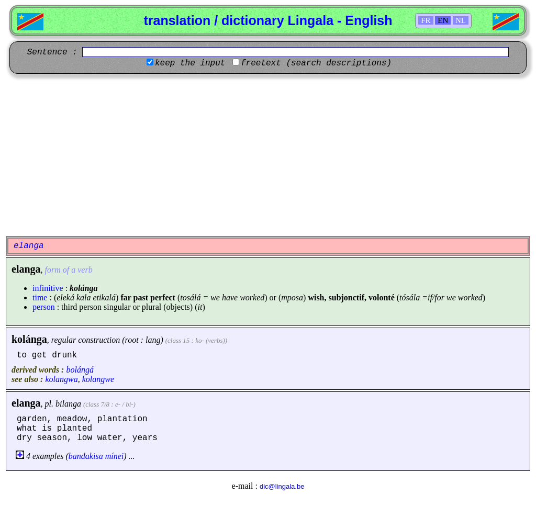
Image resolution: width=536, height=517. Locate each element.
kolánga (29, 339)
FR (425, 20)
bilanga (68, 403)
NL (460, 20)
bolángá (79, 369)
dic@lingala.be (282, 486)
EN (443, 20)
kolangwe (98, 379)
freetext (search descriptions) (316, 63)
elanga (26, 403)
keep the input (190, 63)
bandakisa (86, 456)
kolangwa (61, 379)
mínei (114, 456)
